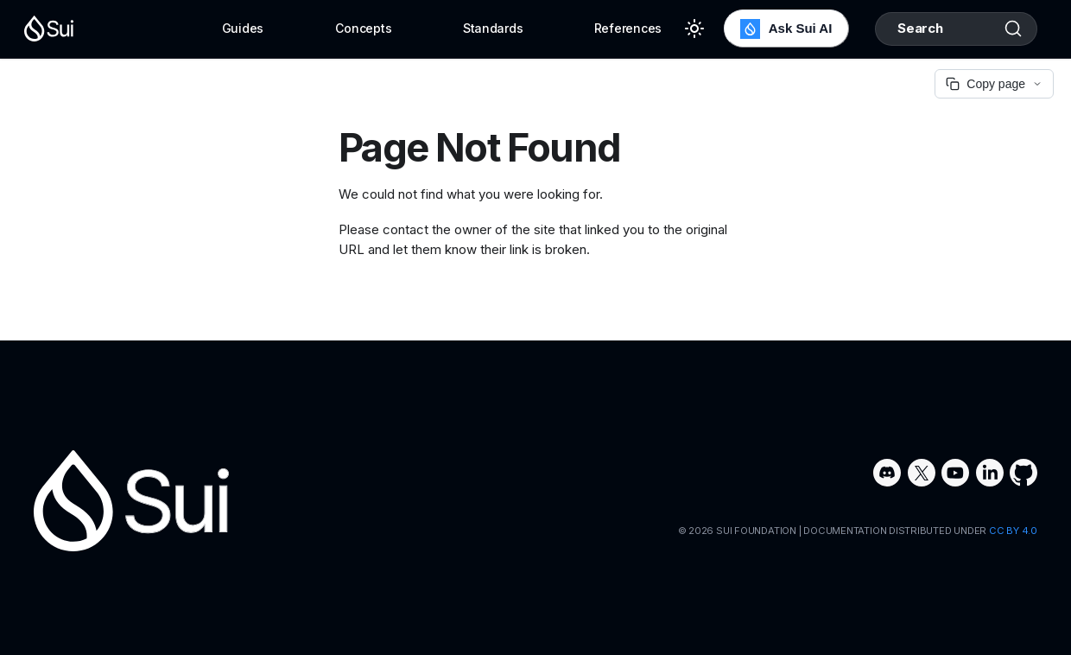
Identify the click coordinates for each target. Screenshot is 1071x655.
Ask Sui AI (786, 29)
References (628, 28)
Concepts (363, 28)
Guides (242, 28)
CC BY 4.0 (1013, 531)
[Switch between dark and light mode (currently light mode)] (694, 28)
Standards (493, 28)
